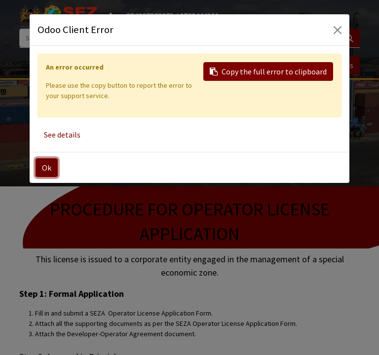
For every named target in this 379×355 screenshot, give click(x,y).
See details (62, 135)
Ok (46, 168)
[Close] (337, 30)
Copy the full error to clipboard (268, 71)
